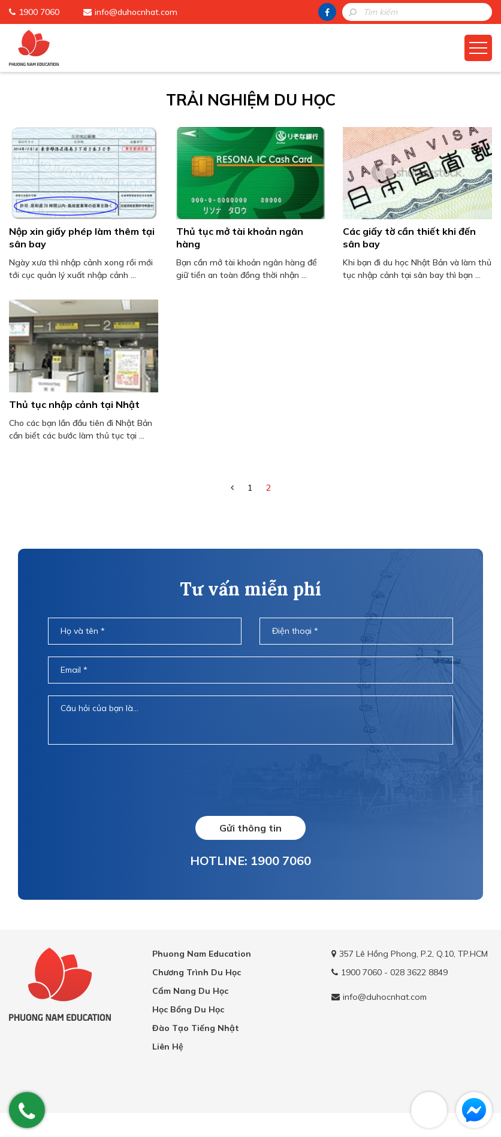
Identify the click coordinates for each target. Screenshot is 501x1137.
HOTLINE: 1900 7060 (250, 860)
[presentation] (250, 780)
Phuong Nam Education (201, 953)
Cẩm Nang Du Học (190, 990)
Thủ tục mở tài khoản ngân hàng (239, 237)
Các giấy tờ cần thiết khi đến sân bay (409, 237)
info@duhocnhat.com (136, 12)
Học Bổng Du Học (188, 1009)
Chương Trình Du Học (196, 972)
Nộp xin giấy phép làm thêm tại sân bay (82, 237)
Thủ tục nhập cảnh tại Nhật (74, 404)
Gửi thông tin (250, 828)
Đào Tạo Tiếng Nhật (195, 1028)
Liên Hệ (167, 1046)
